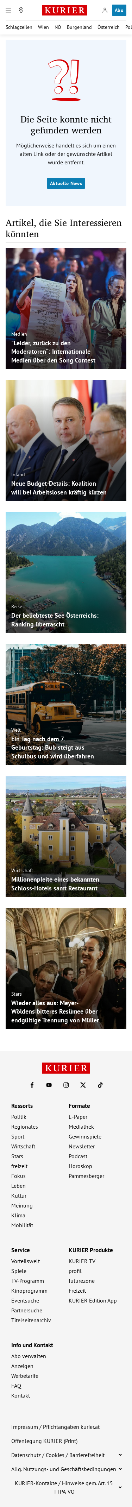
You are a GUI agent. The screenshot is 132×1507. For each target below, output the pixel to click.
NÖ (58, 27)
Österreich (109, 27)
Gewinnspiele (85, 1136)
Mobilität (22, 1225)
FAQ (16, 1385)
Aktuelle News (66, 183)
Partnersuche (26, 1310)
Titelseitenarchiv (31, 1320)
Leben (18, 1185)
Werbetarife (24, 1375)
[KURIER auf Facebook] (32, 1085)
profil (75, 1270)
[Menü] (8, 10)
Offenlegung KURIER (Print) (44, 1440)
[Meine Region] (21, 10)
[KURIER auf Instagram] (66, 1085)
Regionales (24, 1126)
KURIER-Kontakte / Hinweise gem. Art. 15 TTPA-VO (64, 1487)
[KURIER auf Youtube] (49, 1085)
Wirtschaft (22, 870)
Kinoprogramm (29, 1290)
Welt (16, 729)
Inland (18, 474)
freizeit (19, 1165)
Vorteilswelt (25, 1261)
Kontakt (20, 1395)
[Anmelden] (105, 10)
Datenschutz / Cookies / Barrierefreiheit (58, 1454)
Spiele (18, 1270)
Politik (18, 1116)
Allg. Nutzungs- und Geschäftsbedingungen (63, 1469)
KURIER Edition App (93, 1300)
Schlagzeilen (19, 27)
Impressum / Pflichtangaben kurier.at (55, 1426)
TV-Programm (27, 1280)
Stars (16, 993)
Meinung (22, 1205)
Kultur (18, 1195)
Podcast (78, 1156)
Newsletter (82, 1146)
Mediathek (81, 1126)
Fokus (18, 1175)
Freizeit (77, 1290)
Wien (43, 27)
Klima (18, 1215)
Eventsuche (25, 1300)
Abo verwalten (28, 1356)
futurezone (82, 1280)
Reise (16, 606)
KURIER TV (82, 1261)
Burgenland (79, 27)
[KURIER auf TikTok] (100, 1085)
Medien (19, 333)
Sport (17, 1136)
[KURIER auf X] (83, 1085)
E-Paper (78, 1116)
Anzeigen (22, 1365)
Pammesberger (86, 1175)
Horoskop (80, 1165)
